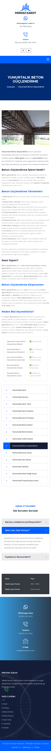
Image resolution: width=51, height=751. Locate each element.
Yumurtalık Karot (14, 390)
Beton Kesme (8, 716)
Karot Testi (7, 720)
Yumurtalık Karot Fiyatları (18, 411)
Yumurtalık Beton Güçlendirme (20, 446)
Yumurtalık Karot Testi (17, 404)
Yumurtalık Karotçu (15, 397)
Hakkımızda (26, 747)
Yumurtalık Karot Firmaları (18, 418)
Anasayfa (11, 87)
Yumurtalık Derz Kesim (17, 459)
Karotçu (6, 708)
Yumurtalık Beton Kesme (18, 432)
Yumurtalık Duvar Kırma (17, 452)
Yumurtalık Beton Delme (17, 425)
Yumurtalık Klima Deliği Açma (20, 473)
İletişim (6, 728)
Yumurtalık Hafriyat (15, 466)
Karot (5, 704)
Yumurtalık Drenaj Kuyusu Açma (20, 480)
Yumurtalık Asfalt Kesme (18, 439)
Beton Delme (8, 712)
